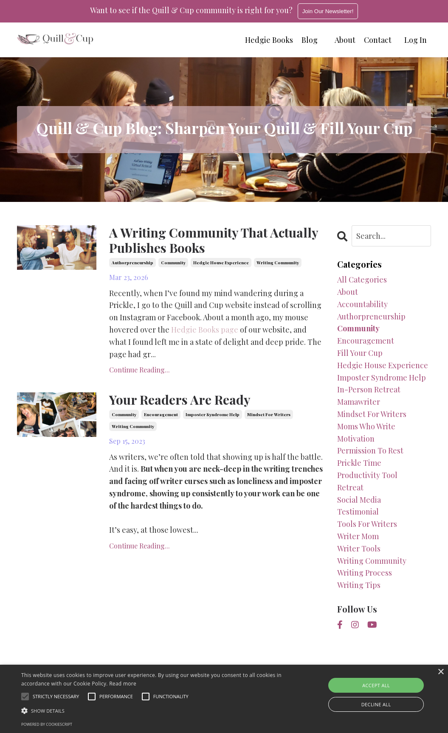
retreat (350, 487)
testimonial (358, 511)
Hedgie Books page (204, 330)
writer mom (358, 536)
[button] (153, 710)
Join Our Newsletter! (328, 11)
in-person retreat (368, 389)
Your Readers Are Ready (180, 400)
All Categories (362, 279)
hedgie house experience (221, 263)
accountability (362, 304)
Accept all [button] (376, 685)
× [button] (440, 672)
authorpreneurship (132, 263)
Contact (378, 40)
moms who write (366, 426)
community (173, 263)
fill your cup (360, 353)
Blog (309, 40)
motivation (356, 439)
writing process (364, 573)
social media (359, 500)
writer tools (358, 548)
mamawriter (358, 402)
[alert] (224, 699)
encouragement (161, 414)
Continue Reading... (139, 370)
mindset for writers (268, 414)
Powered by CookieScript (46, 724)
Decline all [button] (376, 704)
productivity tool (367, 475)
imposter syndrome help (212, 414)
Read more (122, 683)
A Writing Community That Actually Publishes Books (214, 240)
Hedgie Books (269, 40)
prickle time (359, 463)
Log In (415, 40)
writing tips (358, 585)
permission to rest (370, 450)
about (347, 292)
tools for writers (367, 524)
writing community (277, 263)
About (345, 40)
